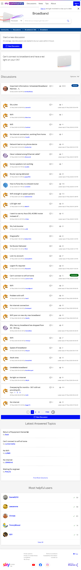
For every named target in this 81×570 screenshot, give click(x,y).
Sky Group (27, 559)
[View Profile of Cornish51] (27, 186)
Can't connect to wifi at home (22, 276)
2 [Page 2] (35, 412)
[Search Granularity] (16, 20)
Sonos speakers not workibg (21, 164)
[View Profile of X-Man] (27, 219)
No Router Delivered (18, 246)
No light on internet (18, 377)
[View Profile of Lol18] (26, 229)
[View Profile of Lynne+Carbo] (29, 278)
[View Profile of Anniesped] (28, 308)
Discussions (31, 3)
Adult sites (14, 358)
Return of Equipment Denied (15, 432)
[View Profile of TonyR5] (27, 137)
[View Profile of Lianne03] (28, 107)
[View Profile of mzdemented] (28, 196)
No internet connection (19, 305)
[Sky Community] (14, 3)
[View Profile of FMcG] (26, 249)
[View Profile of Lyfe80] (7, 453)
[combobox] (44, 20)
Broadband (41, 13)
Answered (74, 275)
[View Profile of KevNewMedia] (29, 91)
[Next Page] (53, 412)
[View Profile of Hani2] (27, 298)
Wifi (11, 124)
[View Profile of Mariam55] (28, 268)
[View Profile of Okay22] (27, 350)
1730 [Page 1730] (47, 412)
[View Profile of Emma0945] (28, 360)
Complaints (27, 557)
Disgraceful (14, 236)
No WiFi (6, 450)
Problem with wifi (17, 295)
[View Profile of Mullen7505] (27, 239)
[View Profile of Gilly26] (27, 380)
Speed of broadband (18, 348)
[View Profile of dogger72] (27, 405)
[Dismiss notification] (78, 8)
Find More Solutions (40, 478)
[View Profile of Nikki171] (27, 206)
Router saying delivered (19, 174)
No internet (14, 402)
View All (40, 542)
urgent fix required (17, 266)
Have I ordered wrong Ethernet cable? (25, 154)
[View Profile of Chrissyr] (27, 340)
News (41, 3)
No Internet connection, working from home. (28, 134)
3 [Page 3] (38, 412)
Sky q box (14, 104)
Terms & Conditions (51, 553)
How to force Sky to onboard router (24, 184)
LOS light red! (15, 204)
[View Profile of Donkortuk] (28, 147)
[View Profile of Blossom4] (28, 157)
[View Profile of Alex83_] (27, 318)
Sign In (77, 3)
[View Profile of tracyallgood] (28, 288)
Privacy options (28, 553)
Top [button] (76, 554)
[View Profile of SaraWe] (27, 167)
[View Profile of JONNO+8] (9, 462)
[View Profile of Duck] (7, 435)
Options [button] (73, 76)
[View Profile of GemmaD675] (28, 259)
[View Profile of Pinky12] (8, 472)
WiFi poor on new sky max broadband (25, 315)
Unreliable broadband (18, 367)
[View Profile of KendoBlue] (28, 331)
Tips (47, 3)
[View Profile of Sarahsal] (27, 127)
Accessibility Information (50, 555)
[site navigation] (2, 4)
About (53, 3)
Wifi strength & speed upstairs (22, 194)
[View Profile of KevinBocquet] (29, 370)
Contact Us (54, 557)
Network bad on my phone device (23, 144)
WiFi (11, 114)
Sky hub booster (16, 226)
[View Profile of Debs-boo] (28, 117)
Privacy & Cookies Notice (30, 555)
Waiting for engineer (11, 469)
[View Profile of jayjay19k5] (27, 177)
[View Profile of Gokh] (26, 395)
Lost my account (17, 256)
